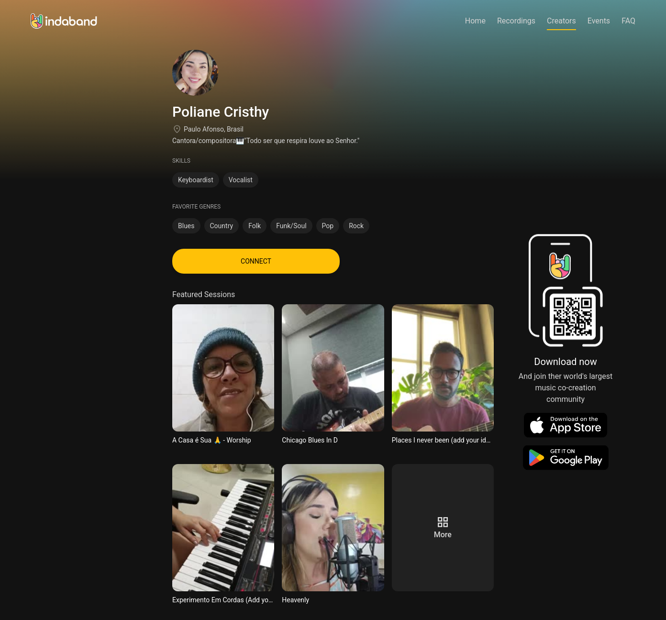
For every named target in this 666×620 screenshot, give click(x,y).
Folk (254, 226)
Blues (186, 226)
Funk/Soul (291, 226)
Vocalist (241, 180)
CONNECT (256, 261)
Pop (328, 226)
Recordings (516, 20)
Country (221, 226)
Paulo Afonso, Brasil (214, 129)
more (443, 534)
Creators (561, 20)
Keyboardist (195, 180)
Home (475, 20)
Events (599, 20)
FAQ (628, 20)
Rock (356, 226)
